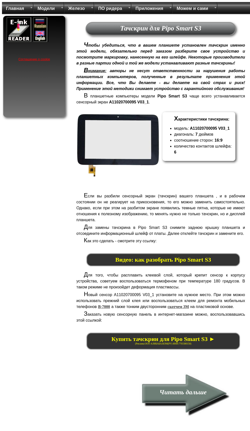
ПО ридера (110, 8)
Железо (76, 8)
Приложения (149, 8)
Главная (15, 8)
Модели (46, 8)
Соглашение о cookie (34, 59)
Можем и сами (192, 8)
